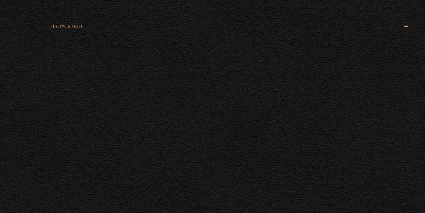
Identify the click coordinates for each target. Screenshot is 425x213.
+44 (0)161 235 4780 (121, 26)
